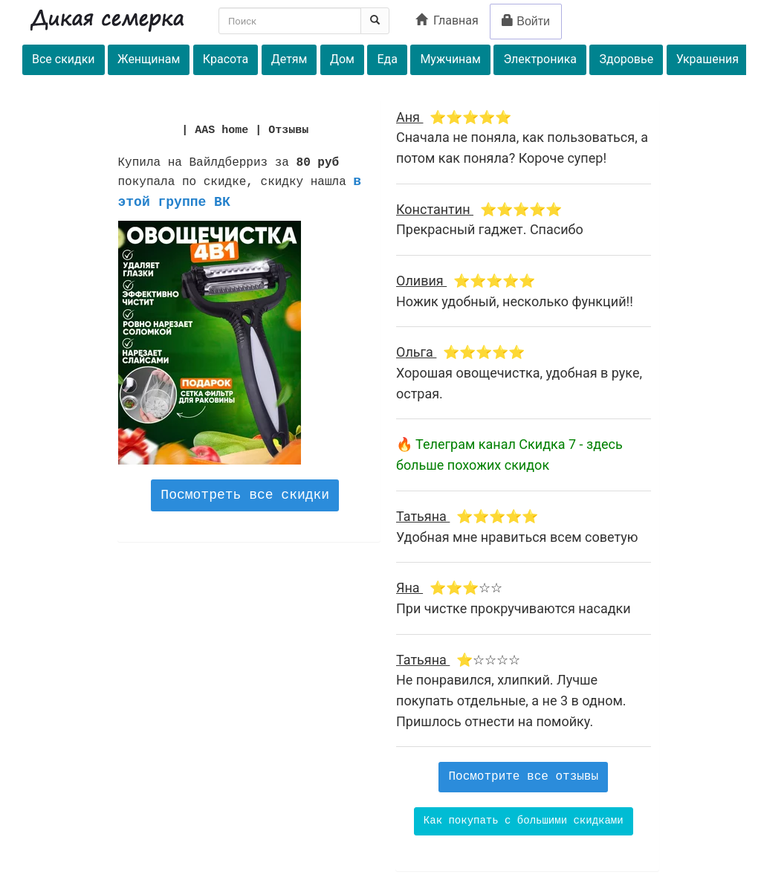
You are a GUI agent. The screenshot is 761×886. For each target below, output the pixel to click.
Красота (225, 59)
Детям (289, 59)
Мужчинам (450, 59)
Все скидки (63, 59)
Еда (387, 59)
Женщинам (148, 59)
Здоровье (626, 59)
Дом (342, 59)
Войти (526, 21)
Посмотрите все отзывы (523, 776)
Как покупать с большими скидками (524, 821)
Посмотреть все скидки (245, 495)
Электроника (540, 59)
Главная (447, 20)
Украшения (707, 59)
